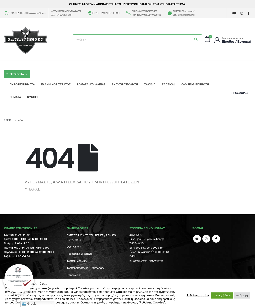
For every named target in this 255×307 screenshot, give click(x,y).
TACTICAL (168, 84)
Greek (29, 303)
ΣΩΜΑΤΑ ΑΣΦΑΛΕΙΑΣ (91, 84)
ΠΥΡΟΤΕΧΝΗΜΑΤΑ (22, 84)
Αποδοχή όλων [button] (222, 295)
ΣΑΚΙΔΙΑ (149, 84)
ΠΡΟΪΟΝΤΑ (19, 74)
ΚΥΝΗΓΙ (32, 97)
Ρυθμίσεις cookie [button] (198, 295)
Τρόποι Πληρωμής (77, 261)
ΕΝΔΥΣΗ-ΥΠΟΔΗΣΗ (125, 84)
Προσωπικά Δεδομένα (79, 254)
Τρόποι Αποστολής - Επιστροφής (86, 268)
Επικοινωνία (74, 275)
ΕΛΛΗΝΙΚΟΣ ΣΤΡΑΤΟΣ (56, 84)
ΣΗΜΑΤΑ (15, 97)
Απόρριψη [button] (242, 295)
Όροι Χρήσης (74, 247)
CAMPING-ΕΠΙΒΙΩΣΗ (195, 84)
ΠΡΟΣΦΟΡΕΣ (239, 93)
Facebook (216, 239)
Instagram (206, 239)
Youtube (197, 239)
